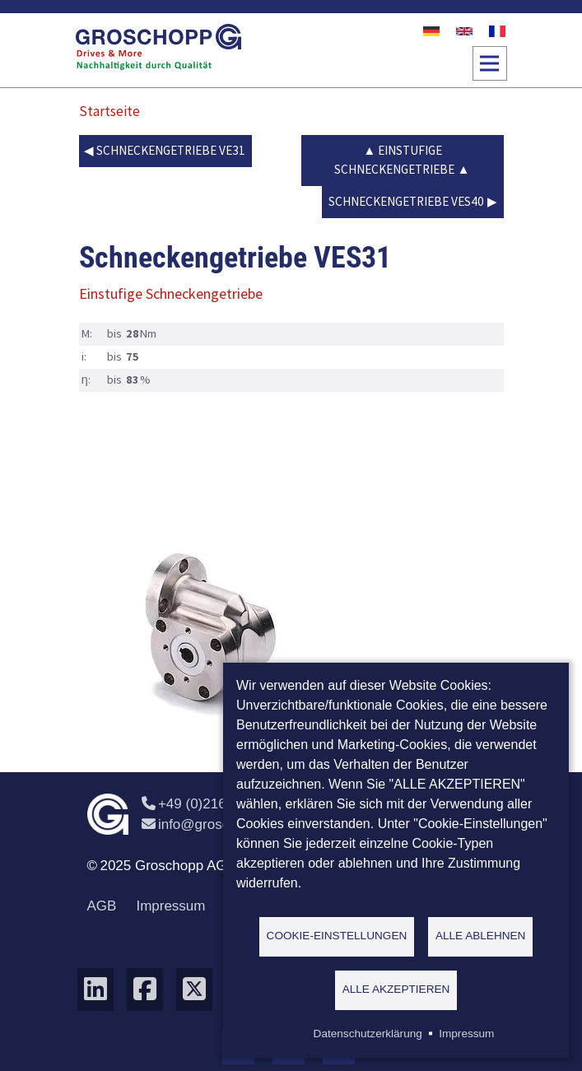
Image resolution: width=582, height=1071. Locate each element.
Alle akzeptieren (396, 989)
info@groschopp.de (216, 824)
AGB (102, 906)
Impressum (170, 906)
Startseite (109, 111)
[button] (210, 632)
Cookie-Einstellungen (337, 935)
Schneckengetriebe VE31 (170, 150)
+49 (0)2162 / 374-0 (211, 804)
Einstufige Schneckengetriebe (394, 159)
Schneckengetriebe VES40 (406, 201)
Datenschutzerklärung (368, 1033)
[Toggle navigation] (490, 63)
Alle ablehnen (480, 935)
